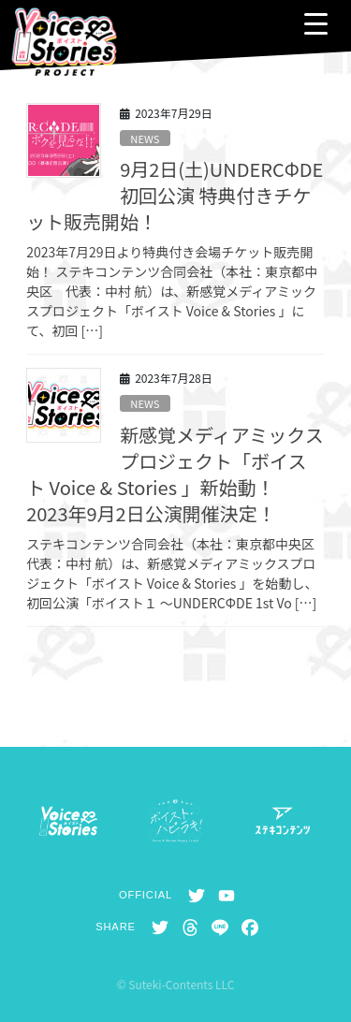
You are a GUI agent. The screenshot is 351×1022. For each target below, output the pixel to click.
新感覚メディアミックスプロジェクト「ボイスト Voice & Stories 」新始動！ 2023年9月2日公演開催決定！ (175, 474)
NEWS (144, 138)
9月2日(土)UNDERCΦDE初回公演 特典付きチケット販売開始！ (174, 195)
